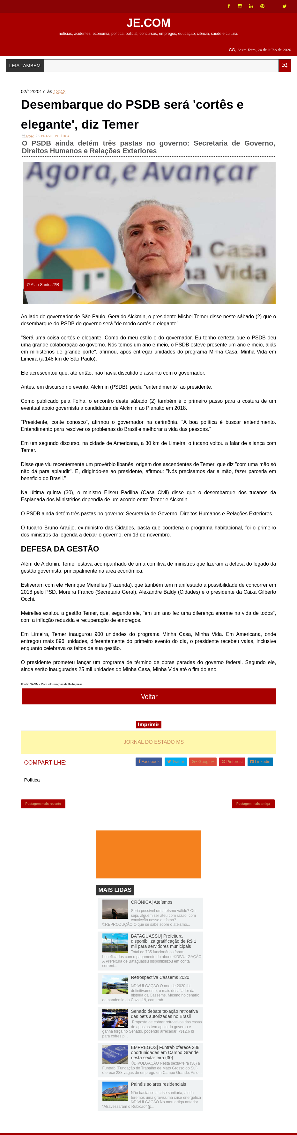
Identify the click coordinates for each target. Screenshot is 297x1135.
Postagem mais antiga (253, 805)
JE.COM (148, 22)
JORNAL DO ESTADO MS (154, 743)
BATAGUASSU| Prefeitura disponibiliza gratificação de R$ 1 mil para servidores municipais (164, 943)
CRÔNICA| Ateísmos (152, 904)
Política (62, 137)
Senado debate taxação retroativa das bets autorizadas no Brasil (164, 1016)
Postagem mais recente (43, 805)
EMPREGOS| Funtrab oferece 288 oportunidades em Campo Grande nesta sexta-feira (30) (165, 1054)
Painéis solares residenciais (158, 1086)
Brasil (47, 137)
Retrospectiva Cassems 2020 (160, 979)
